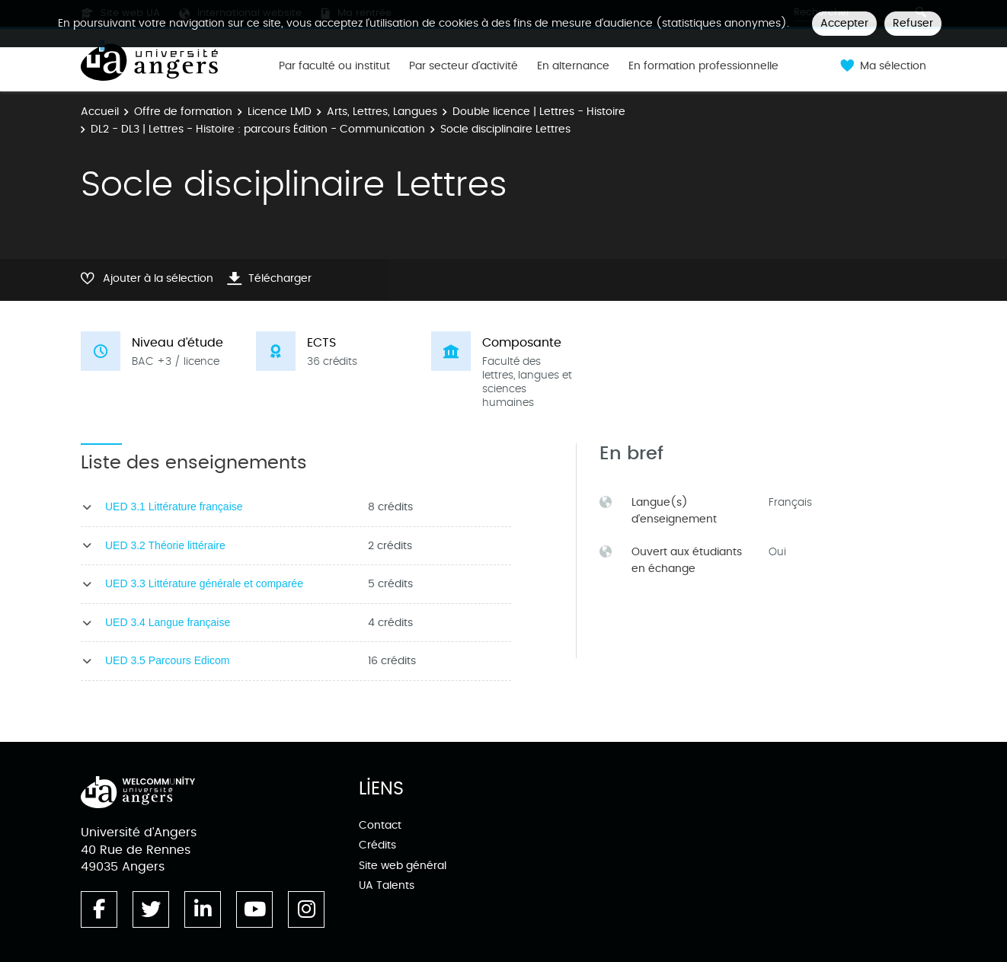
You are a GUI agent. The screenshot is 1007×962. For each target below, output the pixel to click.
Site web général (402, 866)
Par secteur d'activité (463, 66)
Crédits (377, 845)
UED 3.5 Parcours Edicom (167, 660)
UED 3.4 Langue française (167, 622)
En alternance (573, 66)
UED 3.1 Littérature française (174, 506)
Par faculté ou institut (334, 66)
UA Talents (386, 885)
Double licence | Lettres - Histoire (538, 112)
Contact (380, 825)
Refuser (913, 23)
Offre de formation (183, 112)
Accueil (100, 112)
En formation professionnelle (703, 66)
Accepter (844, 23)
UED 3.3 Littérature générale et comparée (204, 583)
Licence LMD (280, 112)
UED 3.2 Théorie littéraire (165, 545)
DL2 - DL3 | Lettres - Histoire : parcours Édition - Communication (258, 129)
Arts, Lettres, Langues (382, 112)
